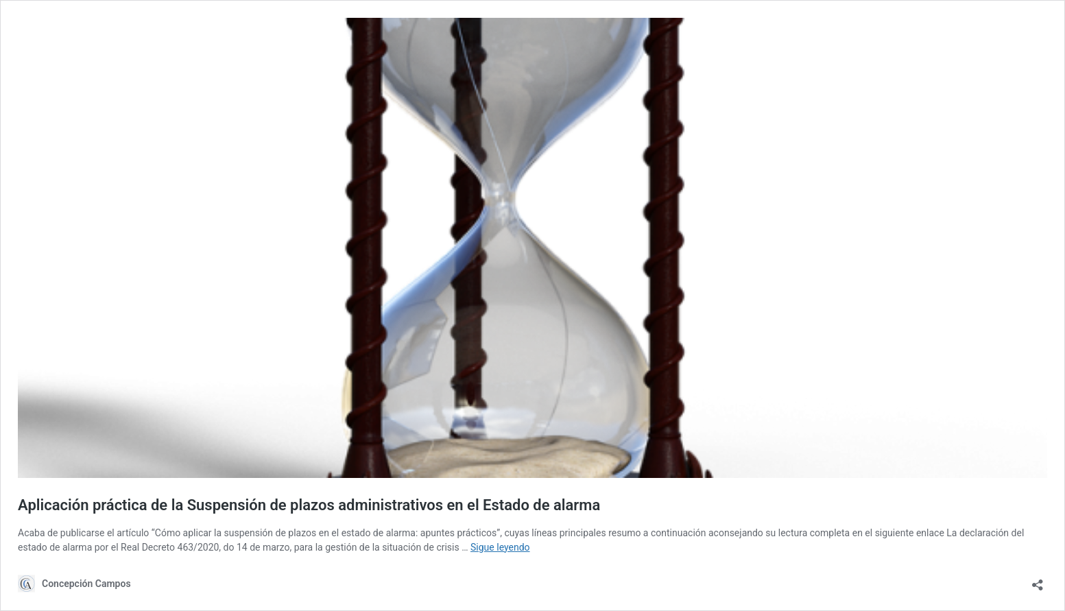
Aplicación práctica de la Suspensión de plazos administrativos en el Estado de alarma (309, 505)
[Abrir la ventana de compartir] (1037, 580)
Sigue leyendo (500, 547)
